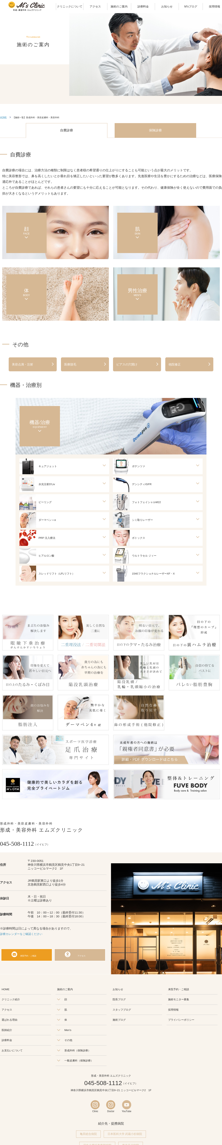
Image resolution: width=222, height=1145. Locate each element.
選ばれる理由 (9, 1021)
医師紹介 (7, 1031)
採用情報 (173, 1011)
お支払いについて (12, 1051)
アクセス (82, 956)
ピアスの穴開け (126, 364)
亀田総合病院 (88, 1135)
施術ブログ (119, 1021)
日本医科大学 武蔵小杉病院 (125, 1135)
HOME (3, 117)
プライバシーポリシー (181, 1021)
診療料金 (7, 1041)
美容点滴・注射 (22, 364)
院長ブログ (119, 1000)
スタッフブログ (122, 1011)
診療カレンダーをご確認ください (22, 935)
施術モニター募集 (178, 1000)
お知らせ (118, 990)
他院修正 (175, 364)
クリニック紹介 (11, 1000)
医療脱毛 (70, 364)
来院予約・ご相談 (29, 956)
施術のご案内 (65, 990)
